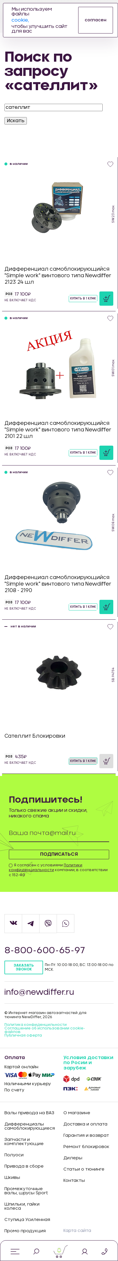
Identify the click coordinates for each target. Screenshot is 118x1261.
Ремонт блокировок (86, 1147)
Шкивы (12, 1178)
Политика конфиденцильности (35, 1024)
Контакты (74, 1181)
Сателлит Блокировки (34, 736)
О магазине (76, 1113)
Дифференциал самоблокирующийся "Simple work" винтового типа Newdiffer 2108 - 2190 (57, 584)
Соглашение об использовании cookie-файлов (44, 1030)
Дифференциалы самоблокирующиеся (29, 1126)
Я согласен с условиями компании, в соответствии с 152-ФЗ (58, 870)
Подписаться (59, 854)
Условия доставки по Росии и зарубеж (88, 1062)
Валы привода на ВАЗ (29, 1113)
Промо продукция (25, 1231)
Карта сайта (77, 1231)
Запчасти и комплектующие (24, 1142)
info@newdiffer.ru (39, 992)
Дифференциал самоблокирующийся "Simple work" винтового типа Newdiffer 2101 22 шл (57, 430)
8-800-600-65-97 (44, 950)
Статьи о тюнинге (83, 1169)
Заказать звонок (24, 967)
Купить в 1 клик (83, 298)
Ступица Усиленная (27, 1220)
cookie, (20, 20)
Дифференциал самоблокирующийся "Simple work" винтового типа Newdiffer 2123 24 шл (57, 276)
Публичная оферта (23, 1035)
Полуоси (14, 1155)
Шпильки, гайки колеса (22, 1206)
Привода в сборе (24, 1166)
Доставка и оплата (85, 1124)
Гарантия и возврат (86, 1136)
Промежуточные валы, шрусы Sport (26, 1191)
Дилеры (72, 1158)
